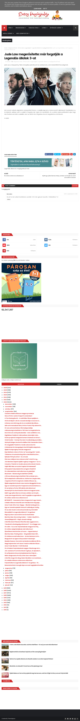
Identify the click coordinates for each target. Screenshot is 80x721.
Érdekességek (20, 28)
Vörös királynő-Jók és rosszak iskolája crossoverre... (22, 421)
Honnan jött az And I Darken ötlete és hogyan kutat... (22, 490)
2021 (5, 400)
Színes (44, 28)
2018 (5, 590)
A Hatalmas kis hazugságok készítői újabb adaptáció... (23, 447)
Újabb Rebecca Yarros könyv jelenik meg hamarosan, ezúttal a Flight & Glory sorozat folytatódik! (39, 673)
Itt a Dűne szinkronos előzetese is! (16, 498)
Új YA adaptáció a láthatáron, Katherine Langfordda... (23, 478)
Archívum (21, 384)
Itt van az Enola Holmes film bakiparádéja (19, 428)
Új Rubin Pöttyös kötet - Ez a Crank (16, 457)
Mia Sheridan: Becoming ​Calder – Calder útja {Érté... (22, 517)
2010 (5, 610)
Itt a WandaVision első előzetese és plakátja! (20, 471)
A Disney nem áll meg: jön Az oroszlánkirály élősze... (22, 423)
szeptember (9, 411)
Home (5, 48)
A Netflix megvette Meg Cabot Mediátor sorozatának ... (23, 558)
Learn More (37, 8)
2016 (5, 595)
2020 (5, 402)
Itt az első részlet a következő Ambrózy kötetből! (21, 510)
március (8, 580)
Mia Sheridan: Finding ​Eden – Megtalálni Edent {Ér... (22, 534)
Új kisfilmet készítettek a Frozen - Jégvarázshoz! (21, 531)
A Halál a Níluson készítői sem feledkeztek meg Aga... (22, 502)
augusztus (8, 568)
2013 (5, 602)
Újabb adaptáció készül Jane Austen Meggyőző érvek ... (23, 483)
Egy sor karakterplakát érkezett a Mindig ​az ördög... (22, 507)
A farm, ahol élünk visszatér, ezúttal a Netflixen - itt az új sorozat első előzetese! (33, 644)
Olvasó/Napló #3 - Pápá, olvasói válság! (18, 519)
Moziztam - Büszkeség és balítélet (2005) (19, 474)
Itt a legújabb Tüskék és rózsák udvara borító (20, 445)
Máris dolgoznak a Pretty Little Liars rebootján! (21, 555)
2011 (5, 607)
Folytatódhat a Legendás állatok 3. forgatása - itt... (22, 563)
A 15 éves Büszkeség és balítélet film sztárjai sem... (22, 476)
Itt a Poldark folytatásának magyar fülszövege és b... (23, 548)
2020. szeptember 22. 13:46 (70, 194)
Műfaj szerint (7, 33)
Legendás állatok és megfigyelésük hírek (42, 48)
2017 (5, 593)
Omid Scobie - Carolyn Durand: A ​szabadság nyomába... (23, 440)
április (7, 578)
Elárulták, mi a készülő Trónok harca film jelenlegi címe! (26, 666)
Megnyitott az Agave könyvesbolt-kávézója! (20, 539)
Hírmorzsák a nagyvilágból (24, 48)
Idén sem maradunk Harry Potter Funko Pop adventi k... (23, 425)
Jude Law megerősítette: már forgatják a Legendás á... (23, 495)
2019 (5, 588)
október (8, 409)
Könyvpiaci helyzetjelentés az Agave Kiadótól (20, 469)
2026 (5, 388)
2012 (5, 605)
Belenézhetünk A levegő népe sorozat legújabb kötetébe (24, 565)
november (8, 406)
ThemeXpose (11, 718)
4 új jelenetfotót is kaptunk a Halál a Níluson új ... (21, 481)
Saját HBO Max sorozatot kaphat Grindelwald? (20, 466)
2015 (5, 598)
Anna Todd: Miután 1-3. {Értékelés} (16, 546)
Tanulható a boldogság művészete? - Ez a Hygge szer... (23, 524)
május (7, 575)
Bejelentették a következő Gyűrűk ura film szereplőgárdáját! (28, 652)
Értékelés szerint (56, 28)
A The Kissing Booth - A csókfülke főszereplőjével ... (22, 418)
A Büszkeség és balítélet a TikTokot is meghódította (22, 430)
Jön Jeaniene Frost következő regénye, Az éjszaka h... (23, 551)
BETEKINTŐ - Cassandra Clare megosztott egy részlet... (23, 500)
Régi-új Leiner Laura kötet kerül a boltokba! (19, 514)
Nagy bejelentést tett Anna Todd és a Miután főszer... (23, 543)
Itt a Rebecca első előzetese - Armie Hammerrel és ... (22, 536)
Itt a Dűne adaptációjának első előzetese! (19, 529)
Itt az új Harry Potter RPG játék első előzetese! (20, 488)
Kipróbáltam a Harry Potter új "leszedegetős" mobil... (23, 452)
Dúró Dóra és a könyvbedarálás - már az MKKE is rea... (23, 433)
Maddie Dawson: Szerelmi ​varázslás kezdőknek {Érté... (23, 541)
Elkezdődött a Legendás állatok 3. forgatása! (20, 512)
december (8, 404)
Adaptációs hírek (12, 48)
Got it (45, 8)
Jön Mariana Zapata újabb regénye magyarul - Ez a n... (23, 462)
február (8, 583)
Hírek (10, 28)
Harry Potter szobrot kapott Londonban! (18, 416)
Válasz (8, 199)
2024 (5, 392)
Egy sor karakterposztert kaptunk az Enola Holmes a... (23, 486)
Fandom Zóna (33, 28)
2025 (5, 390)
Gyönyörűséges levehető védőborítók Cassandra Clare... (24, 442)
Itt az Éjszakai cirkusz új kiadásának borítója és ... (21, 553)
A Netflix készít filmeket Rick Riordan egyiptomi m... (22, 522)
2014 (5, 600)
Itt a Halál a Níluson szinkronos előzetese (18, 560)
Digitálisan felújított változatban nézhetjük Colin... (22, 435)
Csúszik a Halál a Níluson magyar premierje (19, 413)
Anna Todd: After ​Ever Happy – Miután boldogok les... (22, 505)
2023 (5, 395)
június (7, 573)
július (7, 570)
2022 (5, 397)
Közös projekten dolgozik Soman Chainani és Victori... (23, 437)
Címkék (59, 384)
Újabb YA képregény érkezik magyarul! (18, 449)
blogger (75, 185)
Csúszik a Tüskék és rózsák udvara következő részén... (23, 464)
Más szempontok (22, 33)
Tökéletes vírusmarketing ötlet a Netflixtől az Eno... (22, 454)
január (7, 585)
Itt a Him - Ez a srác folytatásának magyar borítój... (22, 527)
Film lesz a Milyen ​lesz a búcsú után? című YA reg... (21, 459)
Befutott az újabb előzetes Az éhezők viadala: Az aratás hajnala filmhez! (31, 659)
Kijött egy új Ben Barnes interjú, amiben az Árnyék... (22, 493)
